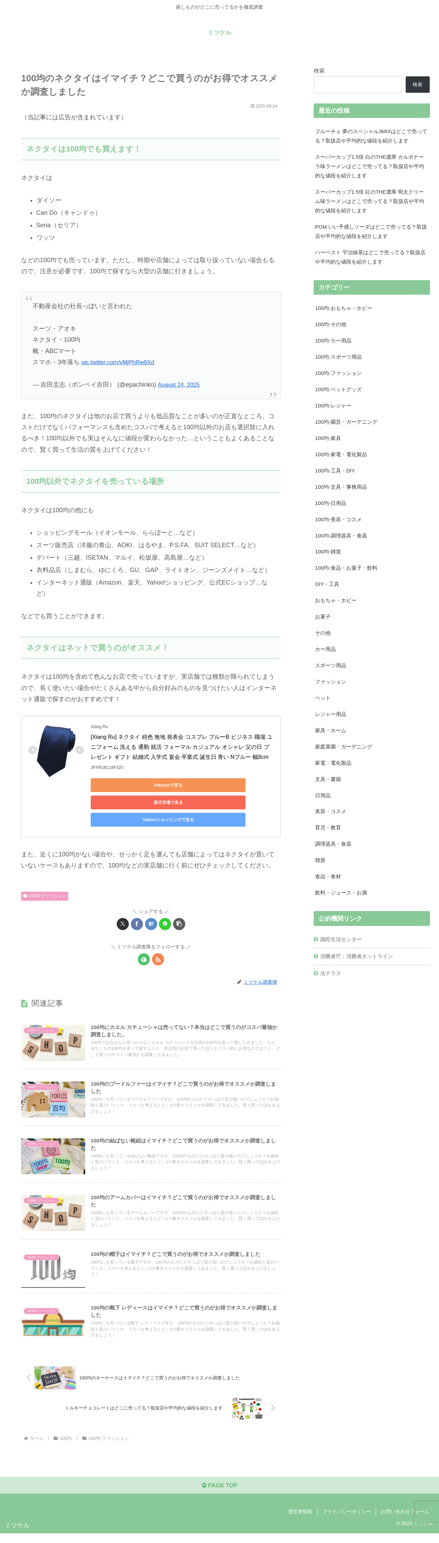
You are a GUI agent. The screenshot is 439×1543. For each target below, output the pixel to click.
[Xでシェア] (123, 907)
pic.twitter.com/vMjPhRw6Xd (120, 362)
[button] (179, 907)
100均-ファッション (44, 878)
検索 (319, 70)
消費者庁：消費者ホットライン (359, 995)
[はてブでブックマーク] (151, 907)
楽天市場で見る (187, 785)
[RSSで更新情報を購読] (158, 942)
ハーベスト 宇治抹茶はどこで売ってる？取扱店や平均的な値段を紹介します (371, 265)
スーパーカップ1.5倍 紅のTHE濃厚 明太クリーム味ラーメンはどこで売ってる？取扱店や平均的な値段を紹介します (370, 206)
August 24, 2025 (180, 384)
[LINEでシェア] (165, 907)
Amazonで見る (122, 785)
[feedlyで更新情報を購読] (144, 942)
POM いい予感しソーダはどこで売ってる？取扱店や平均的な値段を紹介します (369, 238)
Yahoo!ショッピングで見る (121, 802)
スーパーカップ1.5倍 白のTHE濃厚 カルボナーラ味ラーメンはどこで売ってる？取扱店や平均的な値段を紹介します (370, 169)
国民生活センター (343, 977)
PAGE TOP (219, 1495)
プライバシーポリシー (346, 1521)
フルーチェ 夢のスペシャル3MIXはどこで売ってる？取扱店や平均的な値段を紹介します (370, 137)
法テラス (332, 1013)
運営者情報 (300, 1521)
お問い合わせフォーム (405, 1521)
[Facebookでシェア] (137, 907)
